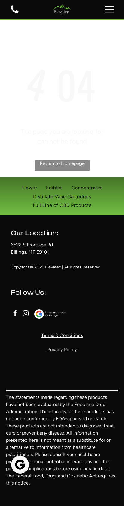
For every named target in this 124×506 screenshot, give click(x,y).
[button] (109, 9)
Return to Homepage (62, 163)
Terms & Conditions (62, 335)
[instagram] (25, 314)
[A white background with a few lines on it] (14, 12)
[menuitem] (29, 187)
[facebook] (15, 314)
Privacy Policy (62, 349)
